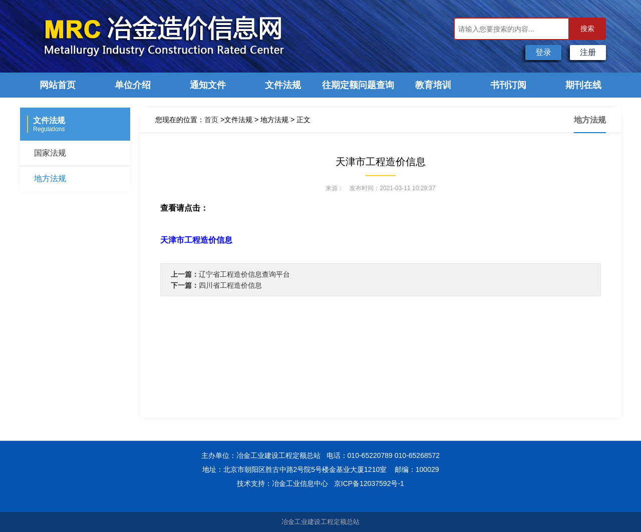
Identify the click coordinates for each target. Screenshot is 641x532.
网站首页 (58, 85)
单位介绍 (133, 85)
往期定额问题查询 (358, 85)
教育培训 (433, 85)
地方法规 (50, 178)
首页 (211, 120)
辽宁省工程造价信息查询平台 (244, 274)
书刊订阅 (508, 85)
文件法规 (283, 85)
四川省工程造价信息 (230, 285)
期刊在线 (583, 85)
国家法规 (50, 153)
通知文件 (208, 85)
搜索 (587, 29)
